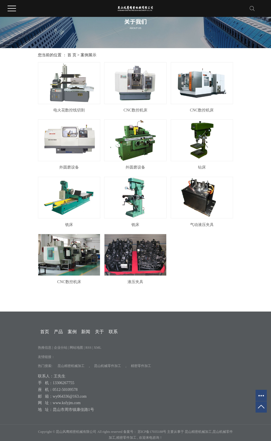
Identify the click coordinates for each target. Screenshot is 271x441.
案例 (72, 331)
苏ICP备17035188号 (152, 432)
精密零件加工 (141, 366)
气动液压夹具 (202, 225)
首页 (44, 331)
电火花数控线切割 (69, 110)
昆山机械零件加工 (107, 366)
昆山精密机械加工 (71, 366)
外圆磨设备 (69, 167)
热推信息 (44, 348)
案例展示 (88, 55)
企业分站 (60, 348)
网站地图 (77, 348)
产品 (58, 331)
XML (97, 348)
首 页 (71, 55)
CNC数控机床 (135, 110)
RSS (88, 348)
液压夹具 (135, 282)
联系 (113, 331)
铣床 (69, 225)
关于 (99, 331)
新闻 (85, 331)
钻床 (202, 167)
